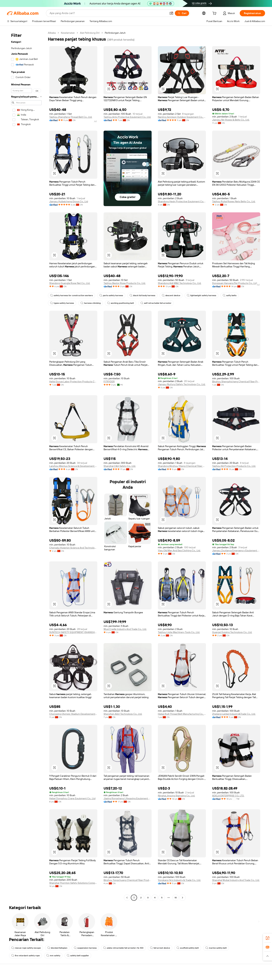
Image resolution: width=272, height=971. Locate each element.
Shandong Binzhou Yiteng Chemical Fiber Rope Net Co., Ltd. (182, 466)
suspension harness (85, 948)
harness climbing (90, 303)
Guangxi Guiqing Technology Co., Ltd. (232, 632)
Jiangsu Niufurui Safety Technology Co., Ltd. (181, 384)
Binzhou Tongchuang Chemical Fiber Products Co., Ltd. (128, 880)
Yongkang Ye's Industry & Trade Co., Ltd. (179, 880)
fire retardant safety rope (25, 955)
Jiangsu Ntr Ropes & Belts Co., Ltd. (230, 119)
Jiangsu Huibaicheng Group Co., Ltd (68, 201)
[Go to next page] (182, 897)
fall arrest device (160, 948)
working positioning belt (120, 303)
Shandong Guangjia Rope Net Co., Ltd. (69, 283)
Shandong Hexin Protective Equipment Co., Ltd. (182, 201)
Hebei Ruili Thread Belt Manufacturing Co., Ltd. (182, 714)
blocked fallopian (57, 948)
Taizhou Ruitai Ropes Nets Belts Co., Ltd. (233, 201)
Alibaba (52, 32)
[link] (267, 938)
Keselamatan (68, 32)
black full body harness (142, 295)
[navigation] (26, 465)
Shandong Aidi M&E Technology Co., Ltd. (179, 283)
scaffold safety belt (188, 948)
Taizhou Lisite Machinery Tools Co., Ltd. (179, 632)
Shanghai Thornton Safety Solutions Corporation (73, 882)
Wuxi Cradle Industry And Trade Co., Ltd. (125, 629)
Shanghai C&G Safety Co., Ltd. (120, 466)
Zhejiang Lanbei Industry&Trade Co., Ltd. (234, 714)
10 (176, 897)
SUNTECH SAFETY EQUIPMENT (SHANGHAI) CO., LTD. (73, 632)
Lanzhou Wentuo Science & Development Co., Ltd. (73, 466)
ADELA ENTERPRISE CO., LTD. (228, 795)
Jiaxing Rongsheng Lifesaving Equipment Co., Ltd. (128, 798)
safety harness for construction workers (71, 295)
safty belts (229, 295)
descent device (171, 295)
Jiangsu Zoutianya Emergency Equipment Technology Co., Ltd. (236, 550)
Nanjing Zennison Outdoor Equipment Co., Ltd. (182, 117)
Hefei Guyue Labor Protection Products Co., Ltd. (73, 381)
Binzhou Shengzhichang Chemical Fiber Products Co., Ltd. (236, 381)
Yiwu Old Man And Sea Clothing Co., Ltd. (179, 550)
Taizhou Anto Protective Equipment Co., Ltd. (127, 117)
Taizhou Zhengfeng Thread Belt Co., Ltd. (70, 117)
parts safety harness (111, 295)
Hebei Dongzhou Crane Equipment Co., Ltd (72, 798)
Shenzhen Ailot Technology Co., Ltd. (123, 714)
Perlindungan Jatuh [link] (115, 32)
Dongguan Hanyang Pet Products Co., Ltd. (234, 283)
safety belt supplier (78, 955)
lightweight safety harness (201, 295)
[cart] (215, 13)
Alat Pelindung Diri (90, 32)
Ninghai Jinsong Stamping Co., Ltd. (176, 795)
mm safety (53, 955)
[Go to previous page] (127, 897)
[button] (267, 956)
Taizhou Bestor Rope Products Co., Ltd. (125, 283)
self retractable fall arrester (156, 303)
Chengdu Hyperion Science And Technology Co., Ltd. (73, 547)
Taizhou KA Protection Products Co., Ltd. (234, 466)
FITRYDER (109, 381)
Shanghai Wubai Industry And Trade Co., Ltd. (236, 880)
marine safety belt (216, 948)
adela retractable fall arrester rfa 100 (123, 948)
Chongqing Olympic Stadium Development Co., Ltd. (73, 714)
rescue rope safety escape (26, 948)
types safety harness (62, 303)
